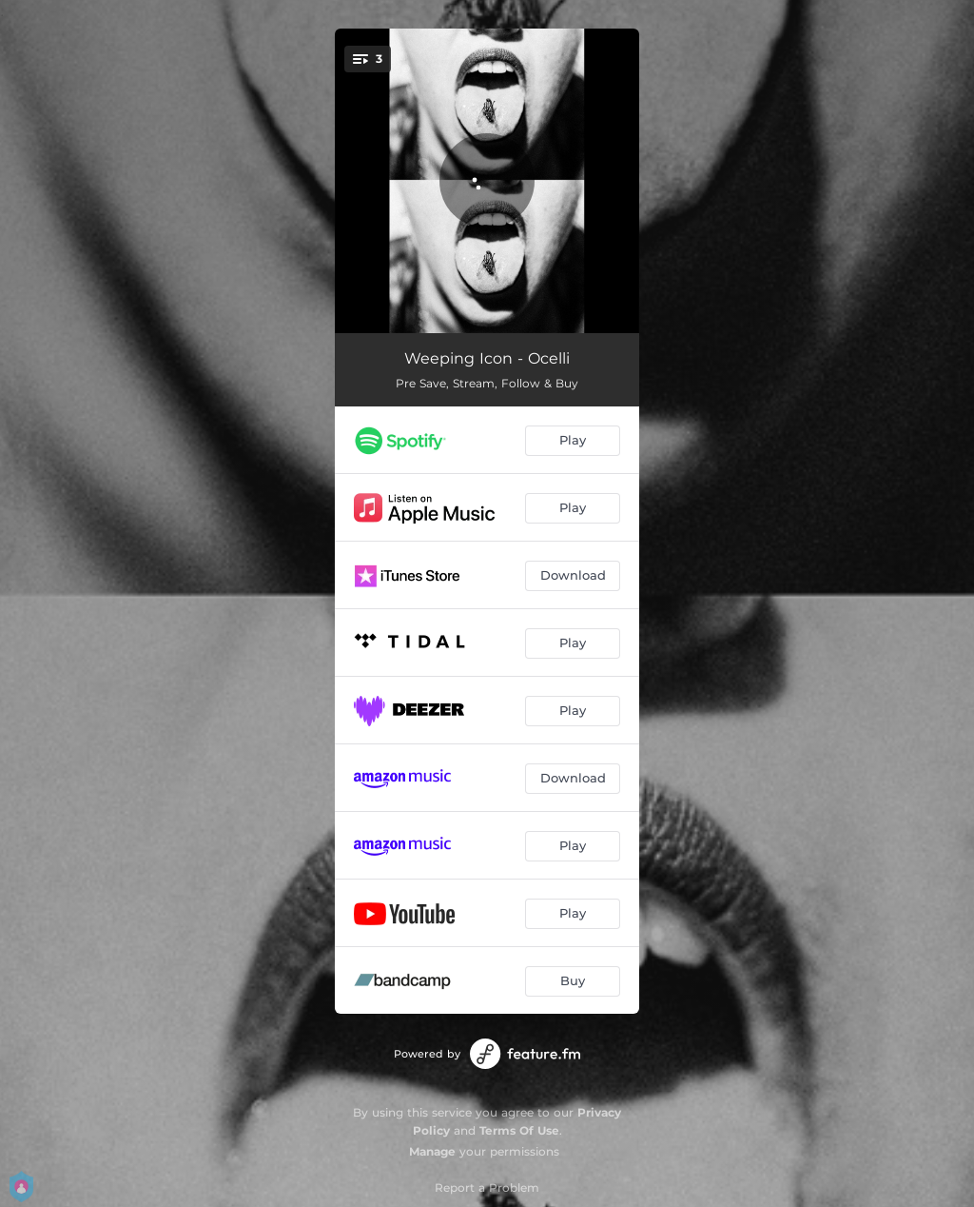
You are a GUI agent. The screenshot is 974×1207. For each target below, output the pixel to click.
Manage (432, 1151)
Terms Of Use (519, 1130)
